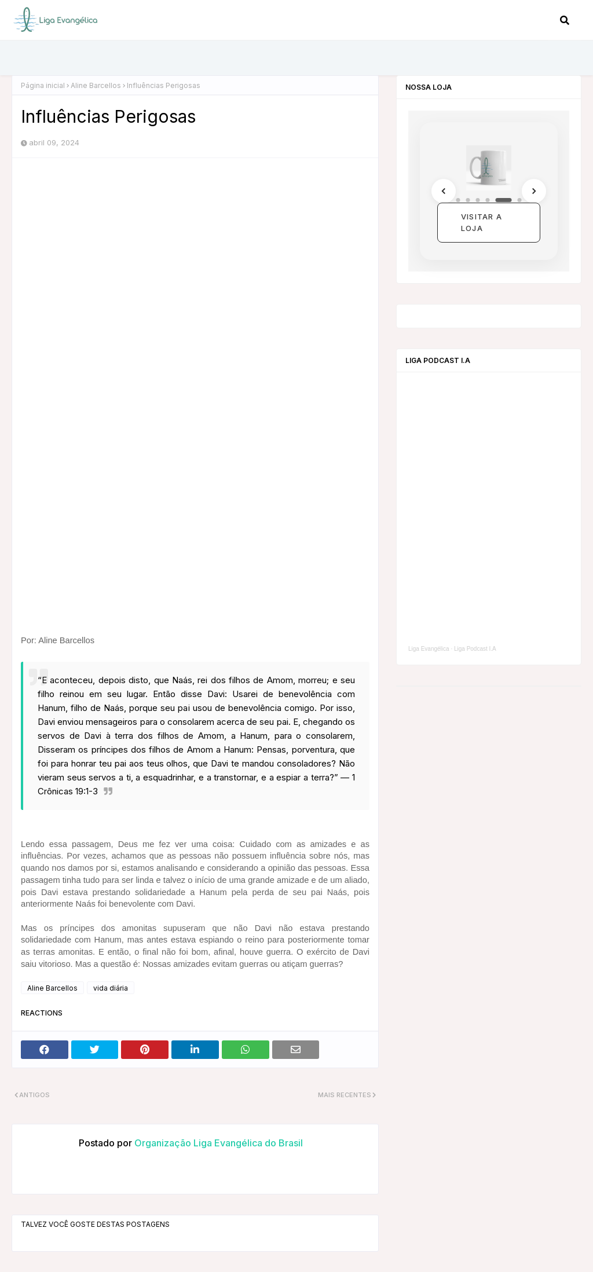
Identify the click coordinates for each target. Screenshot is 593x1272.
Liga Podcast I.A (475, 649)
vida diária (110, 988)
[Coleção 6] (520, 200)
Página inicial (43, 85)
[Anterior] (443, 191)
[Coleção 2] (468, 200)
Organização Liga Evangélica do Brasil (217, 1143)
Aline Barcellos (96, 85)
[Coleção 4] (488, 200)
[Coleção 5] (504, 200)
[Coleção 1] (458, 200)
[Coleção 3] (478, 200)
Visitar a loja (481, 222)
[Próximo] (534, 191)
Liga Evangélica (428, 649)
